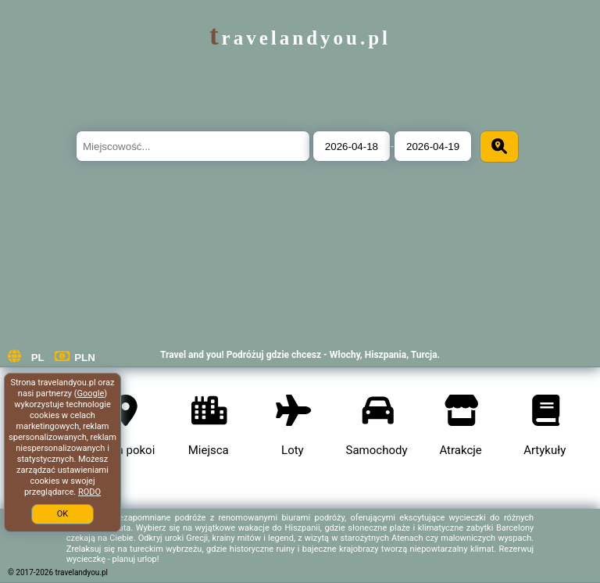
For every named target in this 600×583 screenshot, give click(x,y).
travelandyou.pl (300, 37)
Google (91, 393)
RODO (89, 492)
